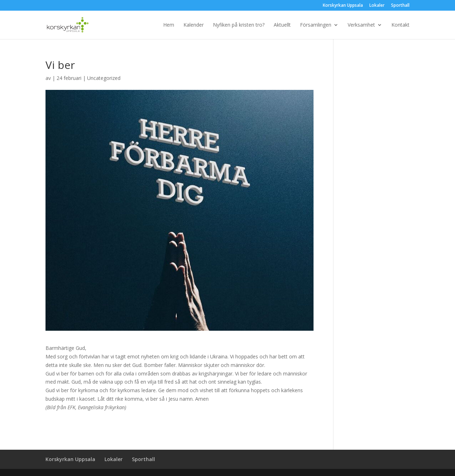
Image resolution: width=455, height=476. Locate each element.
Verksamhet (361, 25)
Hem (168, 25)
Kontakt (400, 25)
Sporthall (400, 5)
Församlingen (315, 25)
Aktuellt (282, 25)
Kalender (193, 25)
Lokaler (377, 5)
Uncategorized (104, 78)
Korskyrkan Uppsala (343, 5)
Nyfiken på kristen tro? (238, 25)
